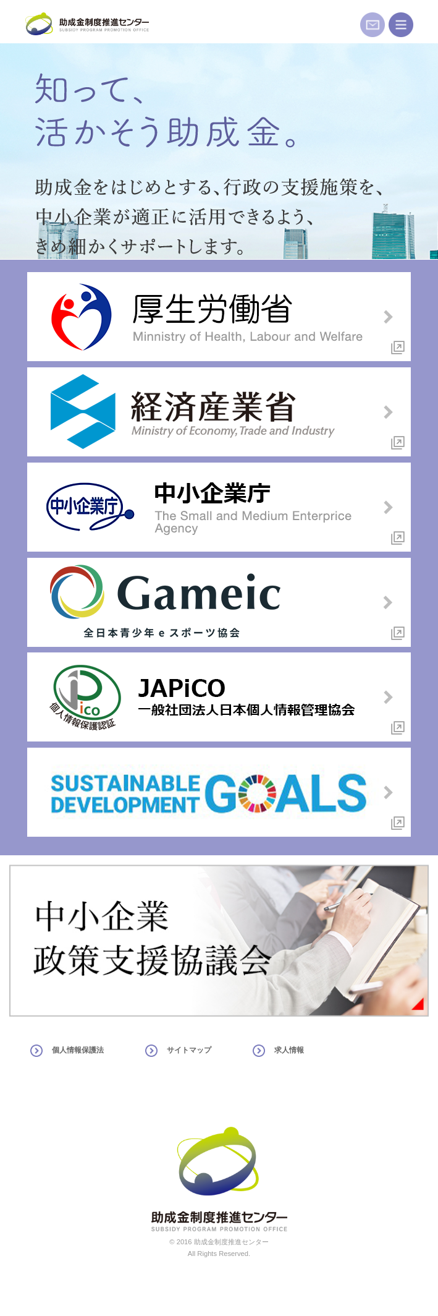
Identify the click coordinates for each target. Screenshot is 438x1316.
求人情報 (289, 1050)
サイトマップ (189, 1050)
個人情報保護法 (78, 1050)
